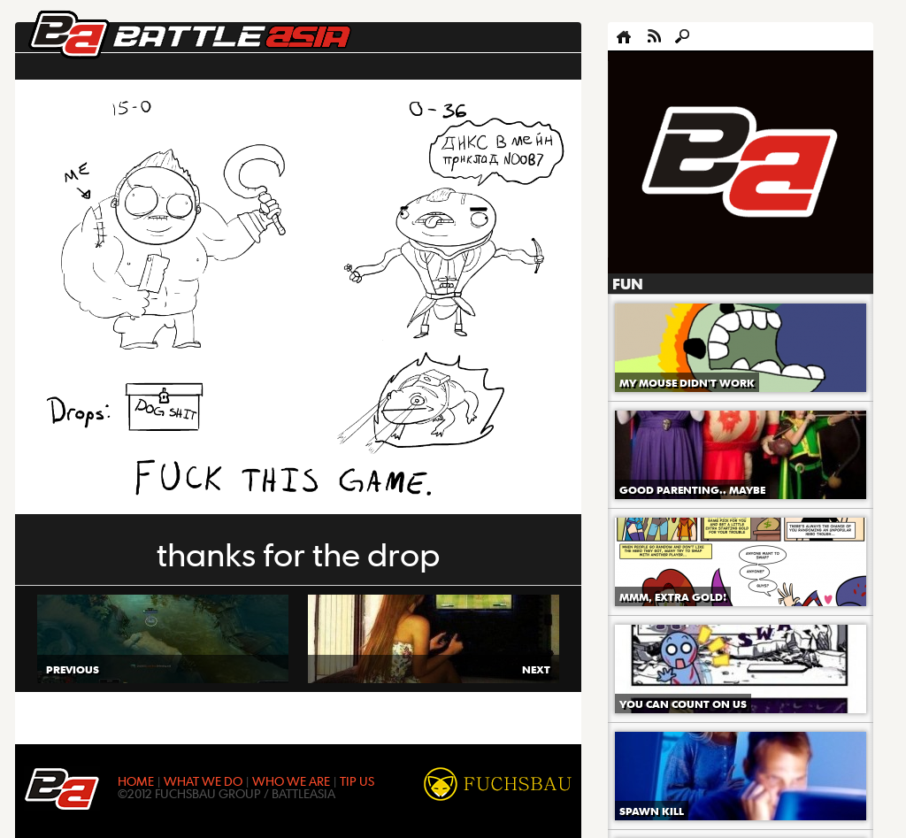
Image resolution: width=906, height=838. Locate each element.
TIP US (357, 780)
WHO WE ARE (291, 780)
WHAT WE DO (203, 780)
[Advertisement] (740, 162)
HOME (136, 780)
